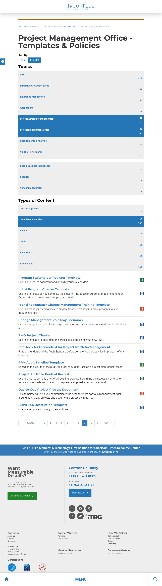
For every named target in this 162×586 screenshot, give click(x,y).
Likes (34, 60)
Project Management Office (95, 26)
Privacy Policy (13, 551)
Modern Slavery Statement (19, 554)
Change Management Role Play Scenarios (50, 320)
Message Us (80, 492)
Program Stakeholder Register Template (49, 277)
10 (90, 422)
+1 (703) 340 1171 (108, 452)
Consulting (112, 543)
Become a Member (22, 495)
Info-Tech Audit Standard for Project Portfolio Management (64, 347)
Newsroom (12, 541)
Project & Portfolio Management (60, 26)
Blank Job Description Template (43, 405)
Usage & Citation (14, 546)
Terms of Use (13, 549)
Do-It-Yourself (113, 536)
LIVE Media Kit (64, 538)
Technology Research (28, 26)
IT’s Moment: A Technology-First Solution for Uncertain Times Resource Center (87, 448)
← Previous (27, 422)
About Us (11, 536)
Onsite (110, 541)
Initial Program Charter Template (43, 289)
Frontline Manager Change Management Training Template (64, 304)
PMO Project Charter (34, 335)
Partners (61, 536)
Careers (11, 538)
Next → (108, 422)
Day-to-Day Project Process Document (48, 389)
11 (98, 422)
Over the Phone (114, 538)
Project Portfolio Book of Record (43, 374)
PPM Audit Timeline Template (41, 362)
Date (23, 60)
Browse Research (65, 553)
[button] (81, 579)
